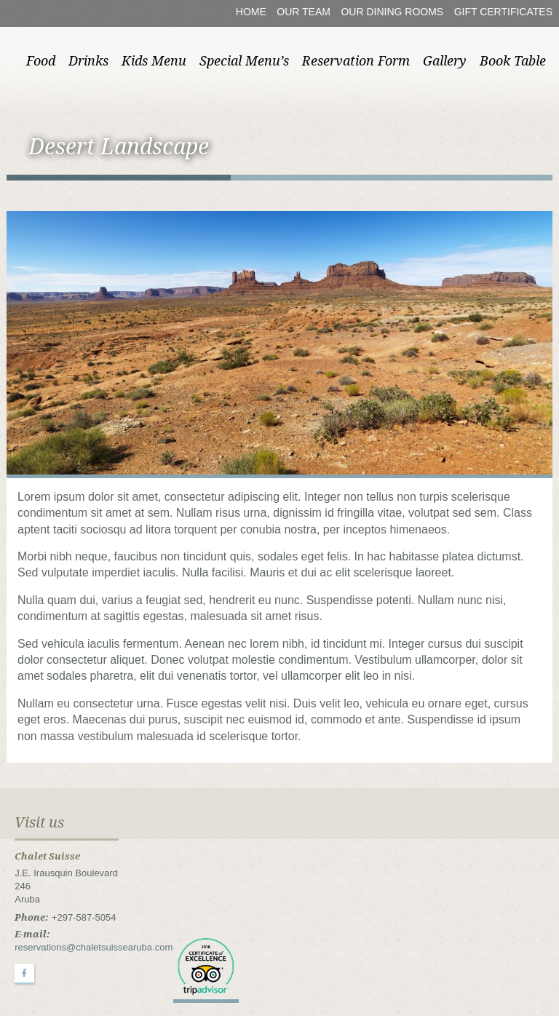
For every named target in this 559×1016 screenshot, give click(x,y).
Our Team (303, 11)
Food (40, 60)
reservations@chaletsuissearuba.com (94, 947)
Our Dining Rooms (392, 11)
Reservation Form (356, 60)
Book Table (513, 60)
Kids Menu (154, 60)
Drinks (88, 60)
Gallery (445, 60)
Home (251, 11)
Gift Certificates (503, 11)
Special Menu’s (244, 60)
